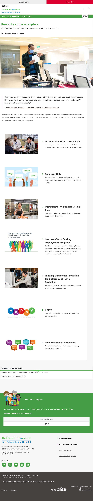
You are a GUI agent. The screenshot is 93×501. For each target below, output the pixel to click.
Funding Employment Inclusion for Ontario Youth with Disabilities (26, 372)
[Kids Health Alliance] (58, 488)
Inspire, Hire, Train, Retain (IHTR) (14, 376)
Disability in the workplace (12, 368)
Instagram (16, 465)
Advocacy (5, 16)
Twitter (10, 465)
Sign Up (46, 424)
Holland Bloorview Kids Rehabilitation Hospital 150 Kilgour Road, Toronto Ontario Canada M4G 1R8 (18, 448)
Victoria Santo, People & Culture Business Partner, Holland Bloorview (32, 107)
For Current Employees (67, 456)
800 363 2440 (24, 452)
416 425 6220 (8, 452)
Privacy (4, 490)
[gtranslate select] (10, 6)
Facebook (4, 465)
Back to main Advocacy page (12, 33)
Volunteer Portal (65, 450)
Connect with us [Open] (24, 2)
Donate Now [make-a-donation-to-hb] (70, 2)
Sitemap (13, 490)
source (12, 117)
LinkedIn (28, 465)
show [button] (85, 16)
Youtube (22, 465)
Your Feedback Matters (68, 444)
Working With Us (65, 438)
